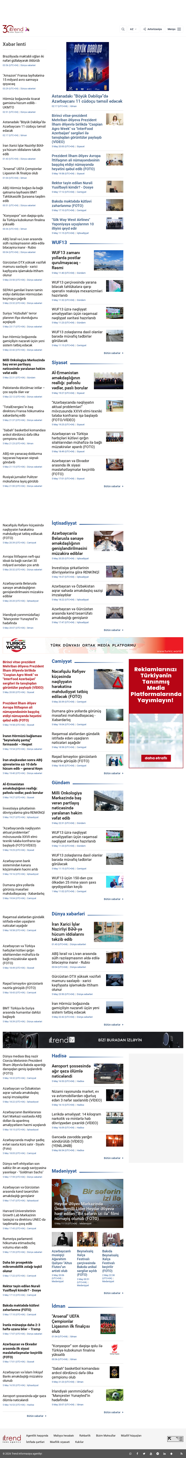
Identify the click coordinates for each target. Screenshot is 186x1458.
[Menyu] (174, 29)
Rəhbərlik (85, 1435)
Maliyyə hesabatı (64, 1435)
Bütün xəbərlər (112, 353)
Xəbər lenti (14, 44)
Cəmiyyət (62, 661)
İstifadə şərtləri (35, 1442)
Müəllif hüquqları (131, 1435)
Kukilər (79, 1442)
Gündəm (61, 782)
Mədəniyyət (64, 1171)
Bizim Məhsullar (106, 1435)
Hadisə (59, 1056)
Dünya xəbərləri (68, 914)
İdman (58, 1306)
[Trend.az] (16, 29)
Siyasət (59, 362)
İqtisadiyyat (64, 523)
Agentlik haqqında (37, 1435)
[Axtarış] (123, 29)
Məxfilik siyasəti (60, 1442)
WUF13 (59, 242)
